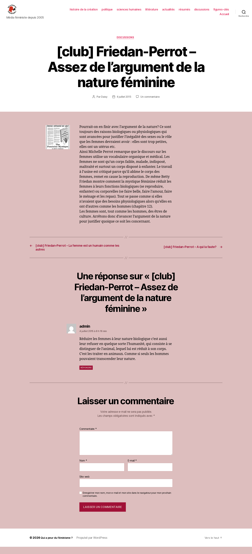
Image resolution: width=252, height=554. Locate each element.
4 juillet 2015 (123, 102)
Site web (84, 483)
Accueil (224, 16)
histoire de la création (84, 12)
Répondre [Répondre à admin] (86, 374)
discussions (201, 12)
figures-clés (221, 12)
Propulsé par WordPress (95, 545)
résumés (184, 12)
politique (107, 12)
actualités (168, 12)
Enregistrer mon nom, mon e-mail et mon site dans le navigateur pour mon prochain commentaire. (127, 501)
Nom (83, 467)
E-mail (132, 467)
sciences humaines (129, 12)
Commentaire (88, 436)
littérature (151, 12)
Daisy (104, 102)
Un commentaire (150, 102)
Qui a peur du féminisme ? (58, 545)
